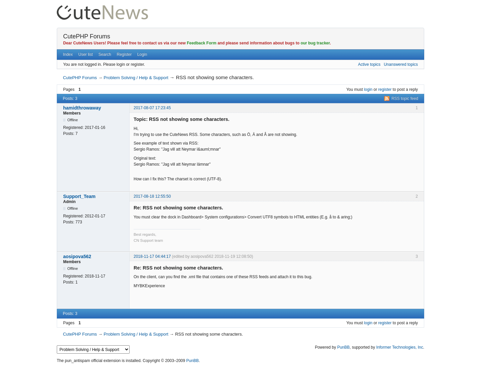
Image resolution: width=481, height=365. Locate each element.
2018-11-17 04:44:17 (152, 256)
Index (67, 54)
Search (105, 54)
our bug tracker (315, 43)
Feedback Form (201, 43)
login (368, 89)
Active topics (369, 64)
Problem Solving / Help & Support (136, 77)
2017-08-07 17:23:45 (152, 108)
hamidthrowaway (82, 108)
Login (142, 54)
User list (85, 54)
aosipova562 (77, 256)
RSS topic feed (404, 98)
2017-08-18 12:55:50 (152, 196)
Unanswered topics (401, 64)
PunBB (343, 347)
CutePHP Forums (86, 36)
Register (124, 54)
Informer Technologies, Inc (399, 347)
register (384, 89)
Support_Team (79, 196)
